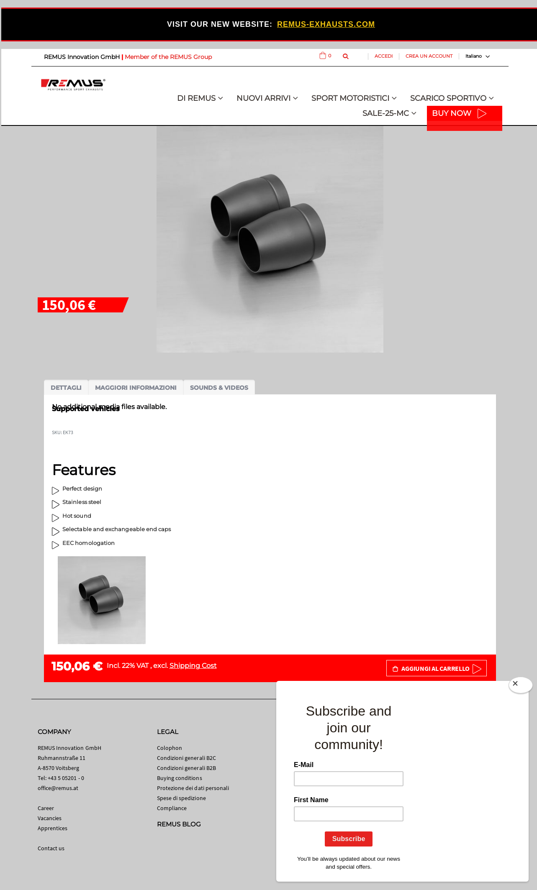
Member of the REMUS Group (168, 57)
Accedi (384, 56)
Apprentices (53, 828)
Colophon (169, 748)
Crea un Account (429, 56)
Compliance (172, 808)
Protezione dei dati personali (193, 788)
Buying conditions (179, 778)
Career (46, 808)
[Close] (521, 686)
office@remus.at (58, 788)
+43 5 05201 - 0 (66, 778)
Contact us (51, 848)
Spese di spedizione (181, 798)
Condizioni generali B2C (186, 758)
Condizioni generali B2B (186, 768)
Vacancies (50, 818)
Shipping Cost (193, 666)
